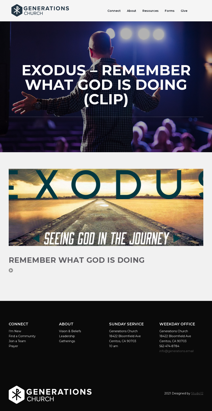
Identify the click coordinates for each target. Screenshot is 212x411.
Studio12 (197, 393)
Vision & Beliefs (70, 331)
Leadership (67, 336)
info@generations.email (176, 351)
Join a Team (17, 341)
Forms (170, 10)
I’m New (15, 331)
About (131, 10)
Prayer (13, 346)
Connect (114, 10)
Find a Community (22, 336)
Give (184, 10)
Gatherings (67, 341)
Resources (150, 10)
